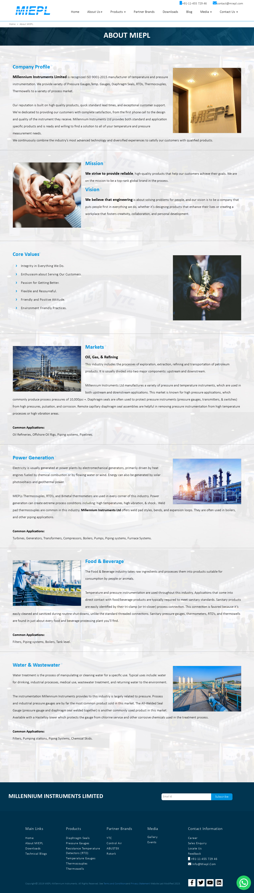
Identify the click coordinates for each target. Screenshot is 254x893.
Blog (189, 12)
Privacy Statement (140, 883)
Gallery (152, 837)
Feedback (194, 853)
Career (193, 838)
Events (151, 842)
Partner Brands (144, 12)
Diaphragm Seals (78, 838)
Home (75, 12)
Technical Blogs (36, 853)
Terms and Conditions (115, 883)
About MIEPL (34, 843)
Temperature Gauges (80, 858)
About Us (94, 12)
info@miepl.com (202, 864)
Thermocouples (76, 863)
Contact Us (229, 12)
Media (206, 12)
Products (118, 12)
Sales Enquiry (197, 843)
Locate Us (195, 848)
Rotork (111, 853)
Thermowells (75, 869)
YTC (109, 838)
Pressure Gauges (77, 843)
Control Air (114, 843)
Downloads (170, 12)
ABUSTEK (113, 848)
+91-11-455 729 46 (202, 859)
